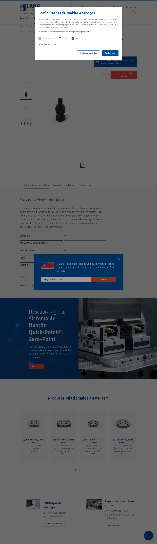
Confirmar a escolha (88, 53)
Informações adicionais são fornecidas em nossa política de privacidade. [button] (64, 32)
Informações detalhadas (47, 45)
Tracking (63, 38)
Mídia (75, 38)
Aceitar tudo (110, 53)
